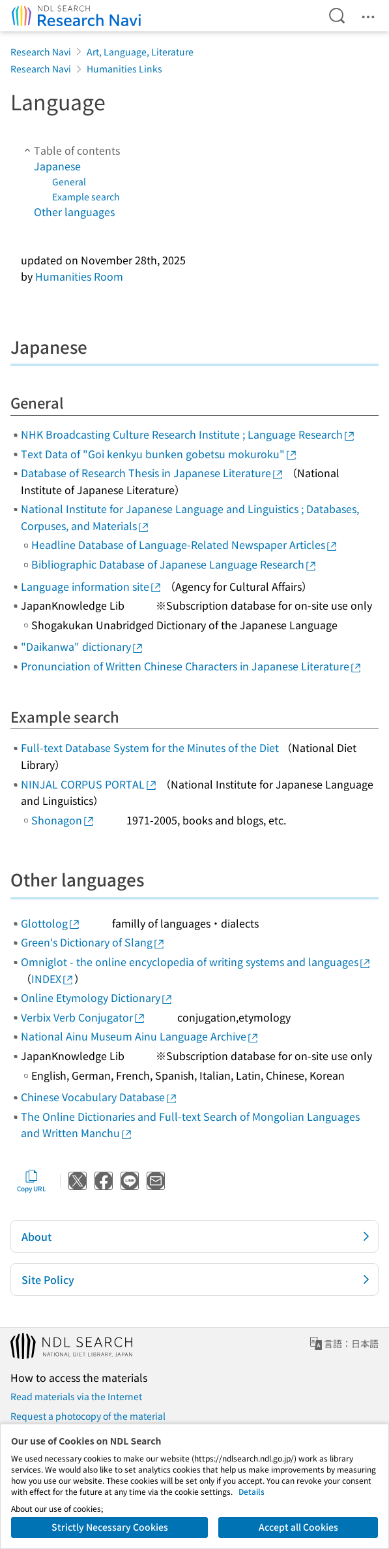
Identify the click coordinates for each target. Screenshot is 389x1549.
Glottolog (51, 923)
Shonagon (63, 820)
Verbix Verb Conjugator (83, 1017)
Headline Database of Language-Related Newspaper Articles (184, 544)
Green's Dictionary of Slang (93, 942)
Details (251, 1491)
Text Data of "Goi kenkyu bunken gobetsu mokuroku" (159, 454)
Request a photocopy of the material (88, 1415)
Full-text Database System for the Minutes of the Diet (150, 747)
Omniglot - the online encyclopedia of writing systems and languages (196, 961)
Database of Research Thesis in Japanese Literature (152, 472)
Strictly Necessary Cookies (109, 1526)
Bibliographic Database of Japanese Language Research (174, 564)
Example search (86, 196)
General (69, 181)
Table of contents (70, 150)
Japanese (57, 166)
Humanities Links (124, 68)
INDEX (52, 978)
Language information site (91, 586)
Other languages (74, 211)
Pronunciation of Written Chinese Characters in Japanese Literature (191, 666)
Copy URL (31, 1180)
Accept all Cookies (298, 1526)
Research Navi (40, 51)
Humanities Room (79, 276)
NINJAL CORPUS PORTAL (89, 784)
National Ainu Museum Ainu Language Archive (140, 1036)
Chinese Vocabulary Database (99, 1096)
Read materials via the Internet (76, 1396)
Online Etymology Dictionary (97, 997)
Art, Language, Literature (140, 51)
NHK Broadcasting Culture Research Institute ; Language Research (188, 434)
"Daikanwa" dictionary (82, 646)
